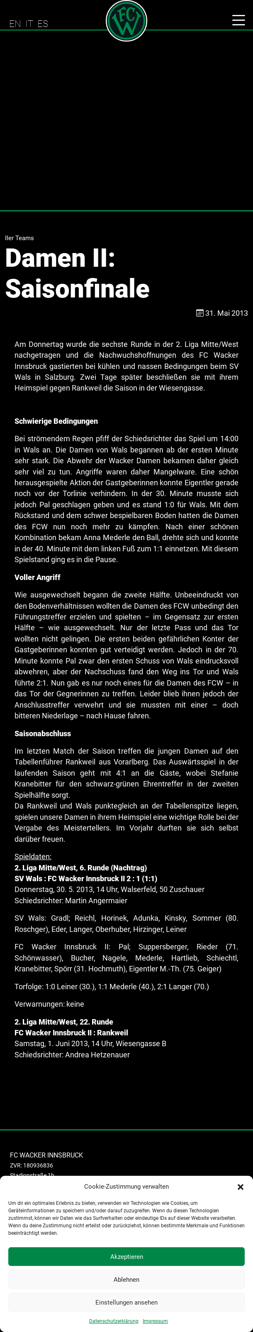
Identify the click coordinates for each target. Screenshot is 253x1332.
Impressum (155, 1321)
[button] (240, 1186)
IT (29, 23)
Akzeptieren (126, 1257)
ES (42, 23)
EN (15, 23)
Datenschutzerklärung (114, 1321)
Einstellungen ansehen (126, 1302)
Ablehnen (126, 1279)
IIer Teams (19, 238)
